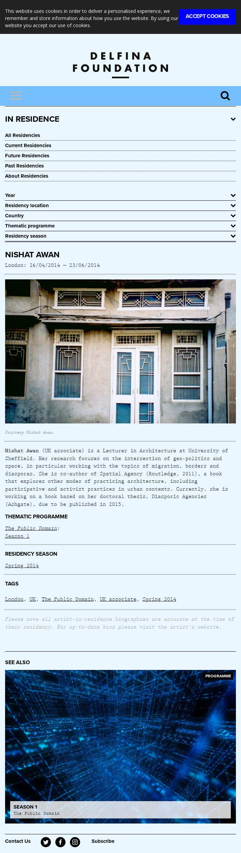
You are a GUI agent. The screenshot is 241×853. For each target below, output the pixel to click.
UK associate (118, 599)
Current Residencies (28, 145)
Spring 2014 (22, 565)
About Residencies (26, 176)
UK (33, 599)
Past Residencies (24, 166)
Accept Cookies (207, 16)
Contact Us (18, 841)
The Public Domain (31, 528)
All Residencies (22, 135)
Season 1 (17, 536)
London (14, 599)
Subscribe (103, 841)
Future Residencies (27, 156)
